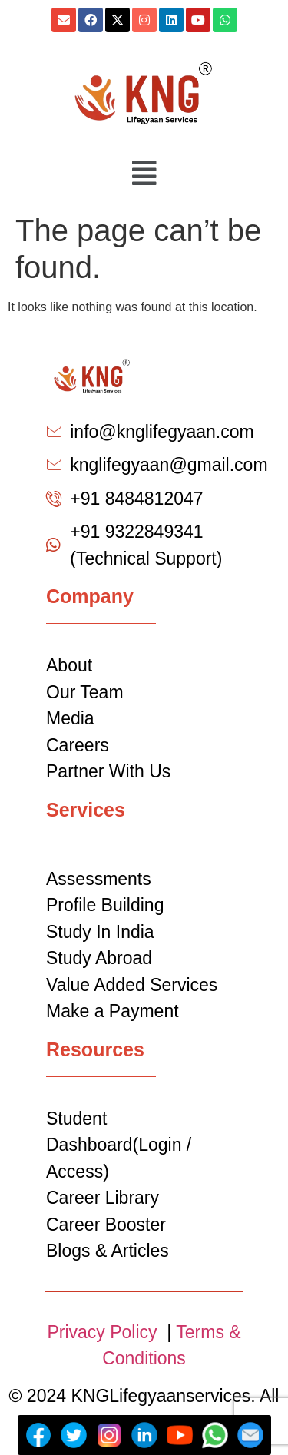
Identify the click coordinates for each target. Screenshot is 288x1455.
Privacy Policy (104, 1332)
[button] (144, 174)
